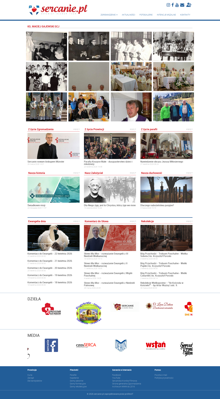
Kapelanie (74, 377)
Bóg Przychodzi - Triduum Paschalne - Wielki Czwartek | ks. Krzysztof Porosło (163, 274)
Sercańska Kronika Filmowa (124, 380)
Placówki (74, 369)
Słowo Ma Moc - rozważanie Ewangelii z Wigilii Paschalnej (108, 274)
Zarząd (31, 377)
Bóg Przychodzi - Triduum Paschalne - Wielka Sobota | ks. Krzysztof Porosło (164, 255)
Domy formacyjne (78, 383)
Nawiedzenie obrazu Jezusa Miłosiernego (161, 161)
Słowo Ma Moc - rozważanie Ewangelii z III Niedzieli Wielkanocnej (106, 255)
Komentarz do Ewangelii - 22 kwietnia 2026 (50, 253)
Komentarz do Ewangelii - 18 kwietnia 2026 (50, 282)
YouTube (116, 377)
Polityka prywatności (164, 377)
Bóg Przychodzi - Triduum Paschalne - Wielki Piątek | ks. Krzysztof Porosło (163, 264)
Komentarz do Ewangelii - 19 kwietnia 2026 (50, 275)
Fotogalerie (146, 14)
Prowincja (32, 369)
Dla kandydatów (35, 380)
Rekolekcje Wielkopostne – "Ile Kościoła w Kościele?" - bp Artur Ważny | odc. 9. (161, 284)
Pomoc (158, 369)
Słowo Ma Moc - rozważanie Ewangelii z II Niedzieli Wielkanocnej (106, 264)
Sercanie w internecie (121, 369)
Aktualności (128, 14)
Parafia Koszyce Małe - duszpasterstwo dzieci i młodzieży (108, 163)
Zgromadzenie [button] (109, 14)
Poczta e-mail (161, 375)
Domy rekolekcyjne (78, 386)
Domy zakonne (76, 380)
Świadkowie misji (36, 205)
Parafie (73, 375)
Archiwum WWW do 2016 (123, 386)
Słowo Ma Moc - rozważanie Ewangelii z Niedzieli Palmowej (109, 284)
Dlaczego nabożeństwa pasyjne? (157, 205)
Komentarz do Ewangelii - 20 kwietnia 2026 (50, 268)
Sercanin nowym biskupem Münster (46, 161)
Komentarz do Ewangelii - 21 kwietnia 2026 (50, 261)
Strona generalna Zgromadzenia (126, 383)
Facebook (116, 375)
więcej (76, 129)
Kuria (30, 375)
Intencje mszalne (166, 14)
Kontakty (185, 14)
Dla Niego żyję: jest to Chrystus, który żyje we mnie (110, 205)
